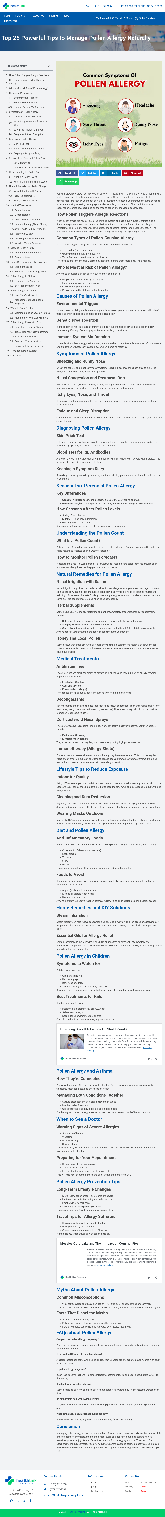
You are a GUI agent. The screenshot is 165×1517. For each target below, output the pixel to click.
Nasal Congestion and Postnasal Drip (30, 123)
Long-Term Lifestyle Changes (30, 327)
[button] (49, 66)
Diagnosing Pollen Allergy (22, 139)
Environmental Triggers (25, 97)
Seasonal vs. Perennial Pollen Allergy (28, 158)
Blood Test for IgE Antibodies (28, 148)
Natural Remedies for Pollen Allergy (27, 186)
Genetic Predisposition (25, 102)
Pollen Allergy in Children (23, 276)
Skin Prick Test (21, 143)
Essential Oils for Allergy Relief (31, 271)
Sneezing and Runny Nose (27, 116)
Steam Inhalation (24, 266)
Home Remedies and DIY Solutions (28, 262)
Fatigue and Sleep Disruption (28, 134)
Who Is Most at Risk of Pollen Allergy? (29, 88)
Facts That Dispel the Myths (29, 346)
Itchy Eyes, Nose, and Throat (28, 129)
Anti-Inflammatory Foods (28, 252)
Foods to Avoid (22, 257)
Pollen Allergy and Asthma (24, 290)
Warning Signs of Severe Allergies (32, 313)
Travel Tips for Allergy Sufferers (31, 331)
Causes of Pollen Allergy (21, 93)
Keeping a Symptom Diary (27, 153)
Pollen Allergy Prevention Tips (26, 322)
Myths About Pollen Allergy (24, 336)
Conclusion (16, 355)
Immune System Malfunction (28, 107)
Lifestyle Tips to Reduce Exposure (28, 229)
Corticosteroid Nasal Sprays (29, 219)
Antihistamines (22, 210)
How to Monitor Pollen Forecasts (30, 181)
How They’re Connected (27, 295)
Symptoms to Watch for (27, 281)
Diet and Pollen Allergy (22, 248)
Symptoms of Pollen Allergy (23, 112)
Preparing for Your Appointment (31, 317)
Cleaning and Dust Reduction (30, 238)
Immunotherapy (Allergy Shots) (31, 224)
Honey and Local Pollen (25, 200)
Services (21, 15)
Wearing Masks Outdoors (28, 243)
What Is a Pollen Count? (25, 177)
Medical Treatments (20, 205)
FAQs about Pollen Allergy (23, 350)
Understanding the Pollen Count (25, 172)
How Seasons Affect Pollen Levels (31, 167)
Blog (66, 15)
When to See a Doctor (21, 308)
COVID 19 (53, 15)
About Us (38, 15)
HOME (7, 15)
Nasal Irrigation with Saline (27, 191)
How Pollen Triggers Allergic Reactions (29, 75)
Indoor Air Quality (24, 233)
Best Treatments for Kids (27, 285)
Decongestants (22, 214)
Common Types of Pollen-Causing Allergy (27, 82)
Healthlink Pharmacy (77, 1511)
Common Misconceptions (28, 341)
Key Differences (21, 162)
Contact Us (10, 21)
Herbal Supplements (24, 196)
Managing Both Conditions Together (29, 302)
